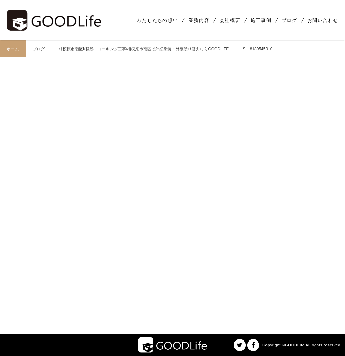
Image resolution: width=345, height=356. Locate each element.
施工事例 (261, 20)
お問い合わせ (322, 20)
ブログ (289, 20)
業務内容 (199, 20)
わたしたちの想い (157, 20)
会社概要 (230, 20)
